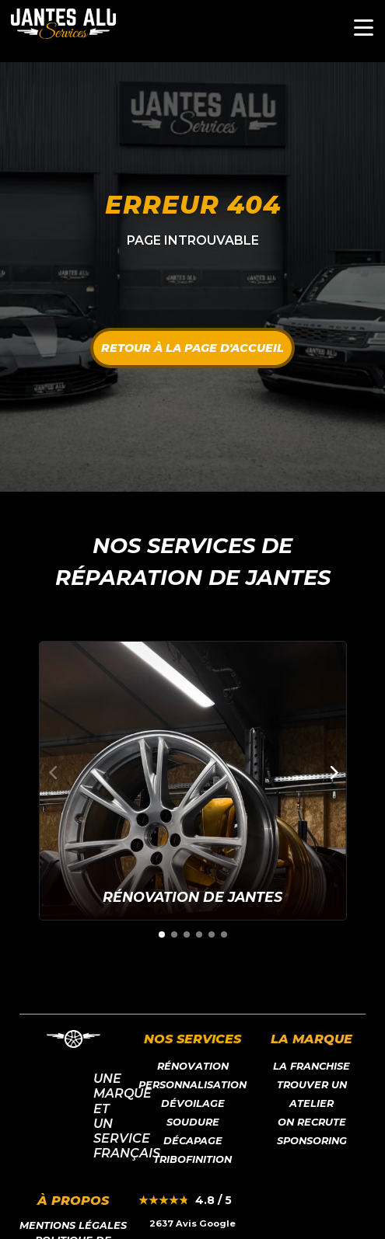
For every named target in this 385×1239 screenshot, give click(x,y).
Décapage (192, 1141)
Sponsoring (312, 1141)
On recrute (312, 1122)
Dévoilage (193, 1103)
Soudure (192, 1122)
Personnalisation (192, 1085)
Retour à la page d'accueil (192, 348)
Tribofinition (192, 1159)
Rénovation (193, 1066)
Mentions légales (73, 1225)
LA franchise (311, 1066)
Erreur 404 (193, 205)
